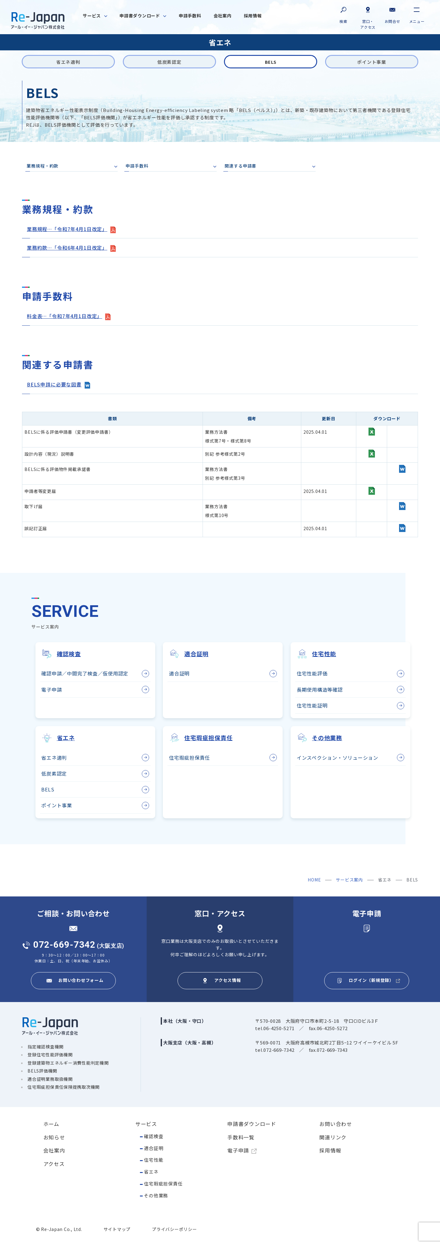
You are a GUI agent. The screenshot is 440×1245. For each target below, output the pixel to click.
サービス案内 (349, 879)
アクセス (54, 1163)
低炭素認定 (54, 773)
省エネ (151, 1171)
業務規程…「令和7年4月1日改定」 (67, 229)
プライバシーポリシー (174, 1229)
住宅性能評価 (312, 673)
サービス (146, 1123)
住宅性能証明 (312, 704)
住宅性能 (153, 1159)
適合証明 (179, 673)
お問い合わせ (335, 1123)
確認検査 (153, 1136)
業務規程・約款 (42, 166)
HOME (314, 879)
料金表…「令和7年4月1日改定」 (64, 315)
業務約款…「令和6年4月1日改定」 (67, 247)
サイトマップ (117, 1229)
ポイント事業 (56, 805)
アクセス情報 (227, 980)
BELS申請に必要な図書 (54, 383)
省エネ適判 (54, 757)
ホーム (51, 1123)
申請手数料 (137, 166)
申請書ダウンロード (251, 1123)
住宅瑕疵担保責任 (163, 1183)
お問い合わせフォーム (81, 980)
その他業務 (156, 1195)
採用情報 (330, 1150)
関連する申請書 (240, 166)
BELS (47, 789)
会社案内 (54, 1150)
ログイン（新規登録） (371, 980)
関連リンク (332, 1137)
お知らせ (54, 1137)
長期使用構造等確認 (320, 689)
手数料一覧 (241, 1137)
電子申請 (51, 689)
